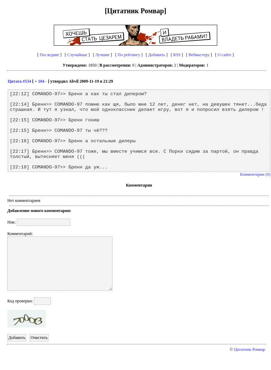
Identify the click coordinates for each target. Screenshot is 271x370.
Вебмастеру (199, 54)
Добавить (156, 54)
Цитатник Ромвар (249, 349)
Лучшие (102, 54)
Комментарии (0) (255, 174)
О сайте (224, 54)
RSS (177, 54)
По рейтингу (129, 54)
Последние (49, 54)
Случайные (77, 54)
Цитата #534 (19, 81)
